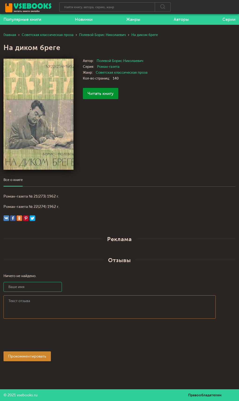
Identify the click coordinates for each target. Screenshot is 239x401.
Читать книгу (101, 93)
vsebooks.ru (27, 395)
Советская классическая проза (122, 73)
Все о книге (13, 180)
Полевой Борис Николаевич (120, 61)
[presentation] (39, 336)
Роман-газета (108, 67)
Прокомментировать (27, 356)
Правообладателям (204, 395)
